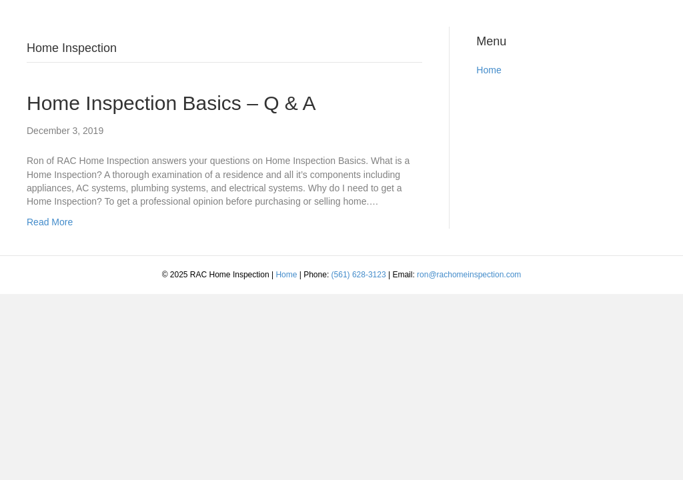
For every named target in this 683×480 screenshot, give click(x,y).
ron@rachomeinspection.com (469, 274)
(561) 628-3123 (358, 274)
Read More (50, 222)
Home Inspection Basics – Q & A (171, 103)
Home (488, 70)
